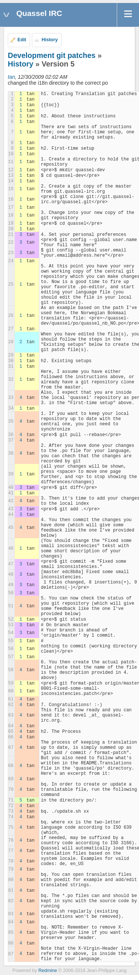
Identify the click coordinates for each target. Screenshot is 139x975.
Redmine (47, 970)
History (49, 39)
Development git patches (52, 55)
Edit (21, 39)
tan (11, 77)
